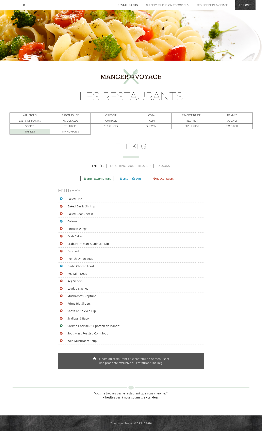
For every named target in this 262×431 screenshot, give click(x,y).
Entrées (98, 166)
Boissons (163, 166)
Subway (151, 126)
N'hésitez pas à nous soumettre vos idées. (131, 397)
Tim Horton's (70, 131)
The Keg (30, 131)
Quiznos (232, 120)
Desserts (144, 166)
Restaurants (128, 5)
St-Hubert (70, 126)
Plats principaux (121, 166)
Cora (151, 115)
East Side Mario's (30, 120)
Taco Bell (232, 126)
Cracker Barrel (192, 115)
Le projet (245, 5)
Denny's (232, 115)
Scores (29, 126)
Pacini (151, 120)
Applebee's (30, 115)
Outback (111, 120)
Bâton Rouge (70, 115)
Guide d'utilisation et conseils (167, 5)
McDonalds (70, 120)
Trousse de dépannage (212, 5)
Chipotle (111, 115)
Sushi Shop (192, 126)
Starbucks (111, 126)
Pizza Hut (192, 120)
